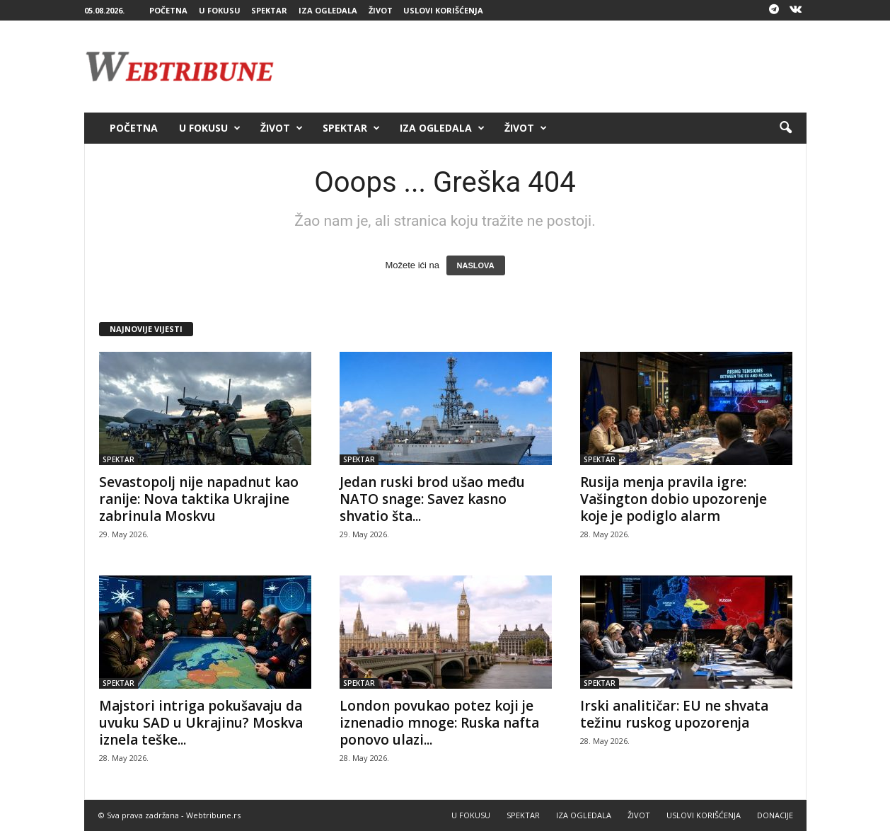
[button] (785, 128)
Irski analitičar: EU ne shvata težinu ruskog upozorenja (674, 714)
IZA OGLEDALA (328, 10)
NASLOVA (476, 265)
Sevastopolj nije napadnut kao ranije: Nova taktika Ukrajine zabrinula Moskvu (199, 499)
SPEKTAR (269, 10)
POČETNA (168, 10)
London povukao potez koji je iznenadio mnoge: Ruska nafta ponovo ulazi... (439, 723)
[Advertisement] (549, 66)
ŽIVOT (381, 10)
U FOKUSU (220, 10)
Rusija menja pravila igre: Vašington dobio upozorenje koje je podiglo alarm (673, 499)
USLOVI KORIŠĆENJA (443, 10)
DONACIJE (775, 815)
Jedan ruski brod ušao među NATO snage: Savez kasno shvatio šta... (432, 499)
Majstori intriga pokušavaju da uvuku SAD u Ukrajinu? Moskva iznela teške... (201, 723)
